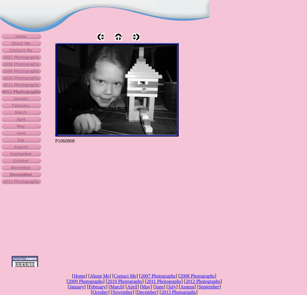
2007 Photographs (158, 275)
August (187, 286)
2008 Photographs (197, 275)
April (132, 286)
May (146, 286)
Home (79, 275)
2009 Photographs (85, 281)
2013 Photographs (178, 292)
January (76, 286)
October (100, 292)
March (116, 286)
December (147, 292)
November (122, 292)
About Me (99, 275)
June (159, 286)
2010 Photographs (124, 281)
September (209, 286)
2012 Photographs (203, 281)
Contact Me (125, 275)
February (97, 286)
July (172, 286)
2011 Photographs (164, 281)
